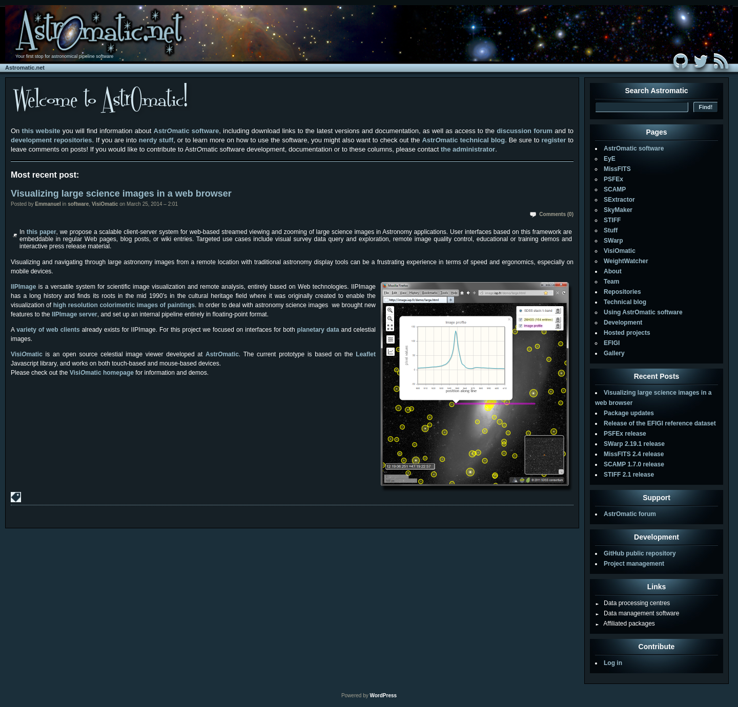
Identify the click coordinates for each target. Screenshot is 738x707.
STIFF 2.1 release (629, 474)
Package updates (629, 413)
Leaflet (366, 354)
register (554, 140)
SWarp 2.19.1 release (634, 443)
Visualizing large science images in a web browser (121, 193)
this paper (41, 231)
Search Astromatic (656, 91)
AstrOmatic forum (630, 514)
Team (611, 281)
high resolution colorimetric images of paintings (124, 305)
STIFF (612, 220)
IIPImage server (74, 314)
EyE (610, 158)
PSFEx (613, 179)
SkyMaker (618, 209)
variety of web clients (47, 329)
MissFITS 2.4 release (634, 454)
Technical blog (625, 302)
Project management (634, 563)
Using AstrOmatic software (643, 312)
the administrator (468, 149)
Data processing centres (632, 603)
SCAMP (615, 189)
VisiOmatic (105, 204)
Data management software (637, 613)
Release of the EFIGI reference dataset (660, 423)
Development (623, 322)
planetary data (318, 329)
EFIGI (612, 343)
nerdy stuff (156, 140)
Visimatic (27, 354)
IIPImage (23, 286)
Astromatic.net (25, 68)
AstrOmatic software (634, 148)
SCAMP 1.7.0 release (634, 464)
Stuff (611, 230)
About (613, 271)
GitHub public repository (640, 553)
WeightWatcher (626, 261)
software (78, 204)
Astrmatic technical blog (463, 140)
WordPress (383, 695)
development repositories (51, 140)
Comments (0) (556, 214)
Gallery (614, 353)
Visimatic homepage (102, 372)
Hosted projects (627, 332)
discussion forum (524, 131)
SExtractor (619, 199)
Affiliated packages (625, 623)
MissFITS (617, 169)
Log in (613, 663)
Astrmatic (222, 354)
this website (41, 131)
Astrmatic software (186, 131)
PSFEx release (625, 433)
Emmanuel (48, 204)
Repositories (622, 291)
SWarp (613, 240)
